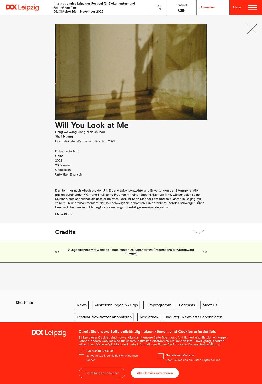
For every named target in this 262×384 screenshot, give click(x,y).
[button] (181, 7)
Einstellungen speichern (102, 374)
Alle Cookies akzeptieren (155, 374)
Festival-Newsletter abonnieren (104, 317)
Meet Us (210, 305)
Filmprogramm (158, 305)
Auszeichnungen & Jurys (116, 305)
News (82, 305)
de (158, 6)
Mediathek (148, 317)
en (158, 9)
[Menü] (252, 7)
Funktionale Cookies (99, 351)
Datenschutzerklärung (204, 345)
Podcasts (187, 305)
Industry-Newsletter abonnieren (194, 317)
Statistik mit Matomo (179, 356)
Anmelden (208, 7)
